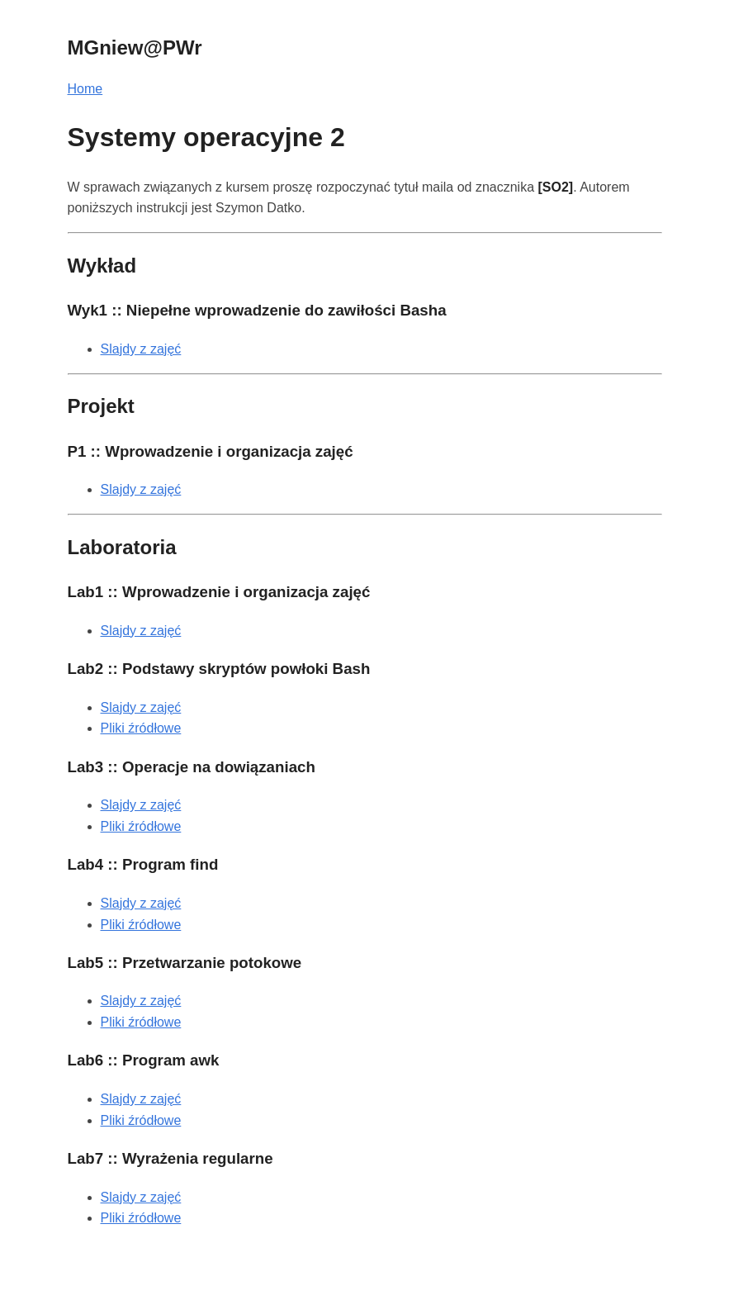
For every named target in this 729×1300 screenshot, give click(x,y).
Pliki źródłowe (141, 728)
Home (85, 89)
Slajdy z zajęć (141, 349)
